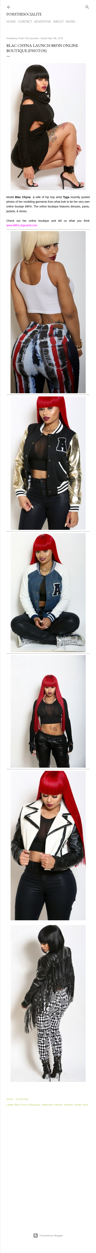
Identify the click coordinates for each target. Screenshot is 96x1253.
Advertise (42, 21)
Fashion (58, 1104)
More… (71, 21)
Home (11, 21)
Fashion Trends (72, 1104)
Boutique (34, 1104)
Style (85, 1104)
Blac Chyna (21, 1104)
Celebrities (47, 1104)
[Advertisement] (48, 1165)
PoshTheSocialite (24, 14)
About (58, 21)
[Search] (87, 6)
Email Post (22, 1099)
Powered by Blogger (48, 1235)
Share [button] (9, 1099)
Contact (25, 21)
